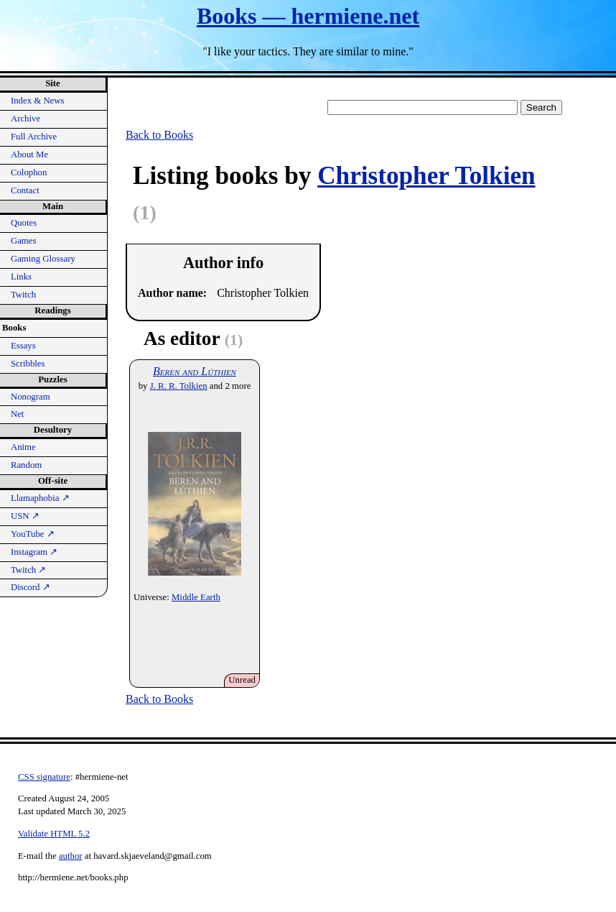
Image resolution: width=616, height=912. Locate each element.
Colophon (29, 172)
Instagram (34, 552)
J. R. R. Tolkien (178, 386)
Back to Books (159, 135)
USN (25, 516)
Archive (25, 119)
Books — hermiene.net (308, 16)
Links (21, 277)
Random (26, 465)
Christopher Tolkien (426, 176)
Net (17, 414)
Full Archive (34, 137)
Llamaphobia (40, 498)
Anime (23, 447)
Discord (30, 587)
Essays (23, 346)
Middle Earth (196, 597)
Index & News (38, 101)
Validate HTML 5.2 (54, 834)
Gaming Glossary (43, 259)
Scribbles (28, 364)
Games (24, 241)
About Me (29, 154)
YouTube (33, 534)
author (71, 856)
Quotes (24, 223)
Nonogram (30, 397)
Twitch (23, 295)
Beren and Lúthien (194, 371)
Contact (25, 190)
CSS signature (44, 777)
